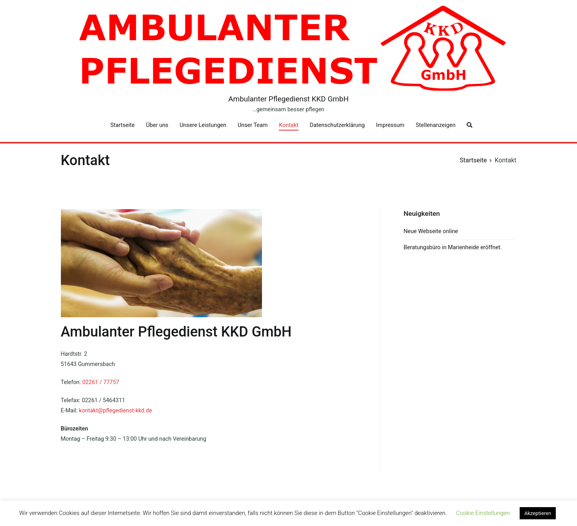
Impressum (390, 125)
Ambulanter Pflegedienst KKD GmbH (288, 98)
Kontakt (289, 125)
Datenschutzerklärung (337, 125)
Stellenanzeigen (436, 125)
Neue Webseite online (431, 231)
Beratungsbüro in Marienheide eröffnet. (453, 247)
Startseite (122, 125)
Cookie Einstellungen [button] (483, 513)
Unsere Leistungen (203, 125)
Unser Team (252, 125)
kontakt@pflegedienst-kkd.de (115, 410)
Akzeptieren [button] (537, 513)
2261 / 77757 (102, 382)
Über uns (157, 125)
